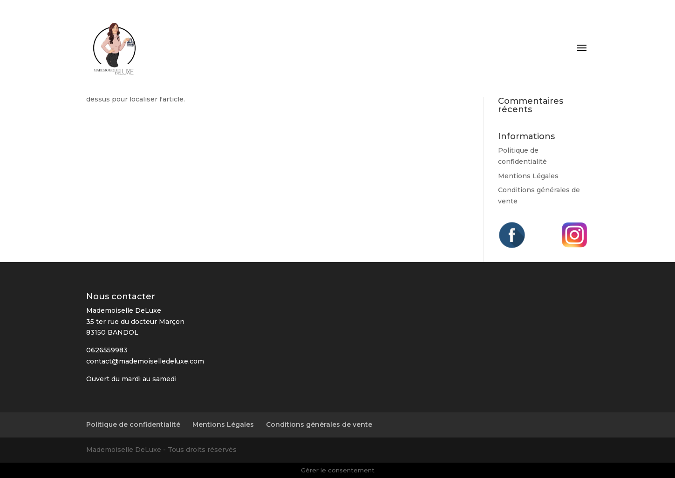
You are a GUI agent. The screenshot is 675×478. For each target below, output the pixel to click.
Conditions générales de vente (319, 424)
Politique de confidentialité (133, 424)
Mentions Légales (528, 176)
